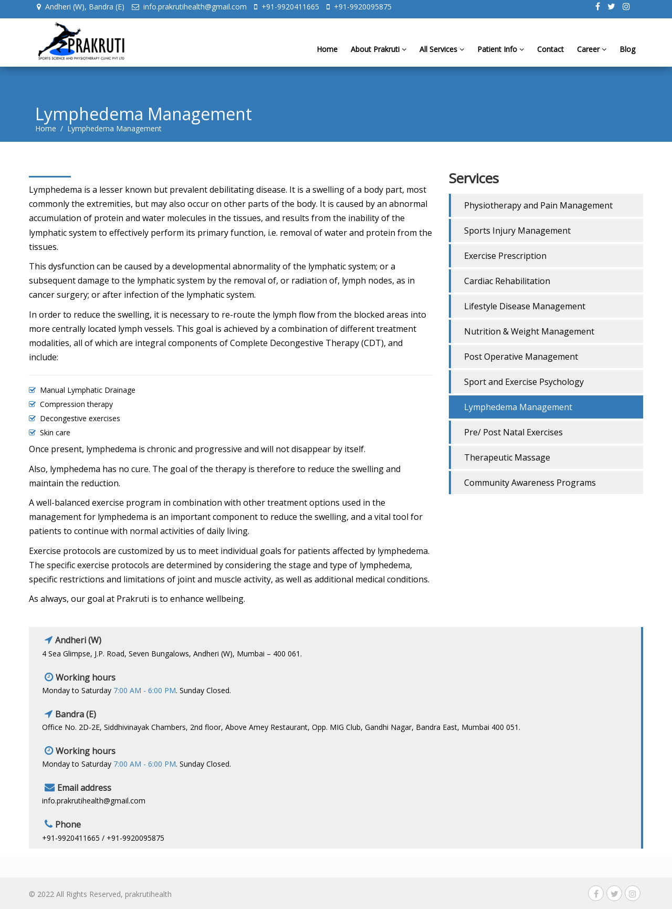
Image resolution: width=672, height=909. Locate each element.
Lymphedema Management (518, 407)
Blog (627, 57)
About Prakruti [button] (378, 57)
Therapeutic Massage (507, 457)
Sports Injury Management (517, 230)
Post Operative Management (521, 356)
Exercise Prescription (505, 256)
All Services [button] (441, 57)
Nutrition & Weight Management (529, 331)
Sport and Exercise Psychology (524, 382)
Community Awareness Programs (530, 482)
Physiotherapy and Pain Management (538, 205)
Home (327, 57)
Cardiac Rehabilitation (507, 281)
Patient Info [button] (500, 57)
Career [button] (591, 57)
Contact (550, 57)
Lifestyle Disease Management (524, 306)
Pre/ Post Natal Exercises (513, 432)
